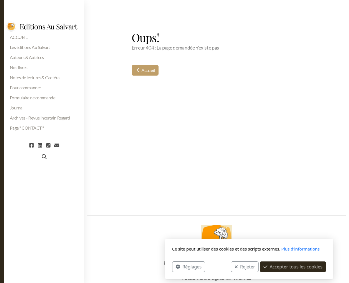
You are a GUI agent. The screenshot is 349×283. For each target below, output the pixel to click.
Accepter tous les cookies (218, 266)
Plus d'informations (226, 249)
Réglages (114, 266)
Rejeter (170, 266)
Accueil (145, 70)
